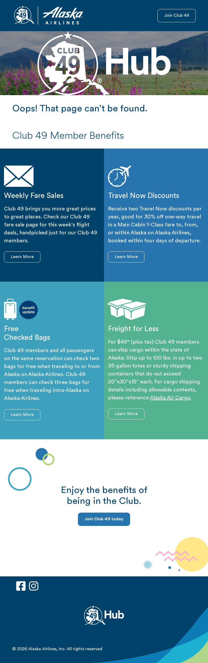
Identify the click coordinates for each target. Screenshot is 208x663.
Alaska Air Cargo (170, 398)
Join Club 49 (176, 16)
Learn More (22, 257)
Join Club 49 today (104, 519)
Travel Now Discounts (143, 196)
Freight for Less (133, 329)
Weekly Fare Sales (34, 196)
